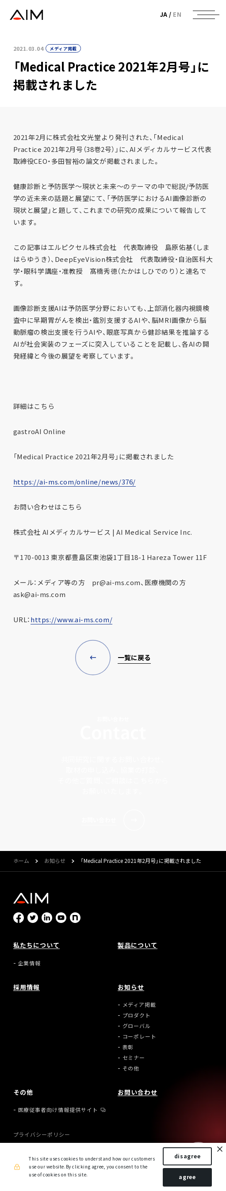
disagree (187, 1156)
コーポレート (140, 1036)
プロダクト (137, 1015)
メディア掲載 (63, 48)
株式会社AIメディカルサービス (26, 15)
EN (177, 14)
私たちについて (36, 945)
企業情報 (29, 963)
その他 (131, 1068)
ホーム (21, 861)
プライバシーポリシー (42, 1134)
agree (187, 1177)
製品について (138, 945)
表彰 (128, 1047)
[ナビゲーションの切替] (204, 14)
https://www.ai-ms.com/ (71, 619)
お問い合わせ (138, 1092)
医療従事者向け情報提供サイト (58, 1110)
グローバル (137, 1026)
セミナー (134, 1058)
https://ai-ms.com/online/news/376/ (74, 482)
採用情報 (26, 987)
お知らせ (54, 861)
